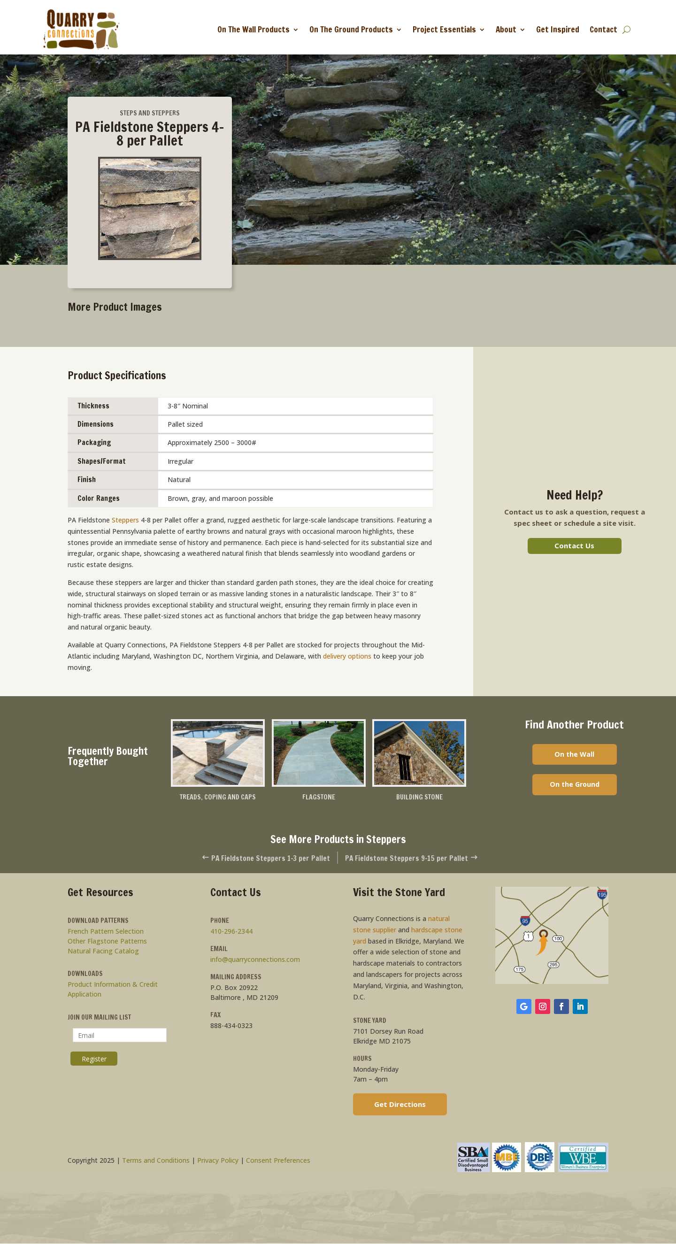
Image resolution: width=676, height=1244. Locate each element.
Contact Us (574, 545)
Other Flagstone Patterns (107, 941)
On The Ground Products (351, 29)
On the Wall (574, 755)
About (506, 29)
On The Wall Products (253, 29)
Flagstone (319, 797)
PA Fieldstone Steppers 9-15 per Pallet (416, 858)
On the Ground (574, 786)
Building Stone (419, 797)
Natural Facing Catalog (103, 951)
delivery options (347, 656)
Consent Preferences (278, 1161)
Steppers (125, 519)
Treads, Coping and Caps (218, 797)
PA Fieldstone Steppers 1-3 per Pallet (261, 858)
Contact (603, 29)
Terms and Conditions (156, 1161)
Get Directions (400, 1104)
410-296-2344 (231, 931)
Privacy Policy (217, 1161)
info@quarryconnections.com (255, 959)
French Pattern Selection (106, 931)
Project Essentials (444, 29)
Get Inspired (557, 29)
